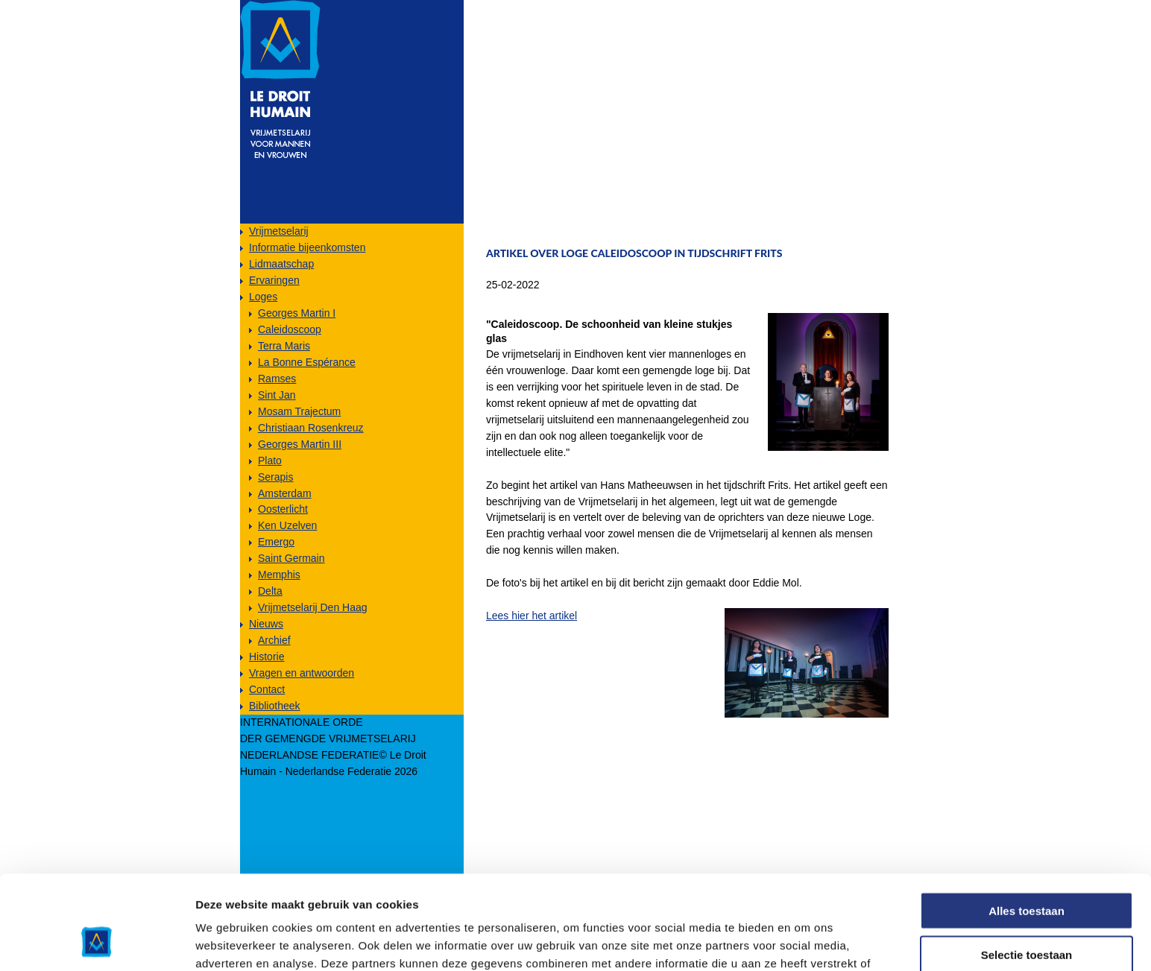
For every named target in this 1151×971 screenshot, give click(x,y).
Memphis (279, 575)
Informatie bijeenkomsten (307, 247)
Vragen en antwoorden (301, 673)
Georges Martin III (299, 444)
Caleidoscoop (289, 329)
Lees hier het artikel (531, 615)
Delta (270, 591)
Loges (263, 297)
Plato (270, 460)
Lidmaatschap (281, 264)
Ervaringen (274, 280)
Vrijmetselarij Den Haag (313, 607)
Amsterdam (285, 493)
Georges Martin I (296, 313)
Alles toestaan (1026, 822)
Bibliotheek (274, 706)
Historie (266, 656)
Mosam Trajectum (299, 411)
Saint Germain (291, 558)
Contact (267, 689)
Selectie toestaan (1027, 866)
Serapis (275, 477)
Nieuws (266, 624)
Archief (274, 640)
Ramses (277, 379)
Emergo (276, 542)
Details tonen (805, 941)
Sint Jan (277, 395)
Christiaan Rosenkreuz (311, 428)
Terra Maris (284, 346)
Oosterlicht (283, 509)
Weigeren (1026, 909)
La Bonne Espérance (307, 362)
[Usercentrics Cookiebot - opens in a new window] (96, 942)
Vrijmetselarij (279, 231)
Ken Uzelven (287, 525)
